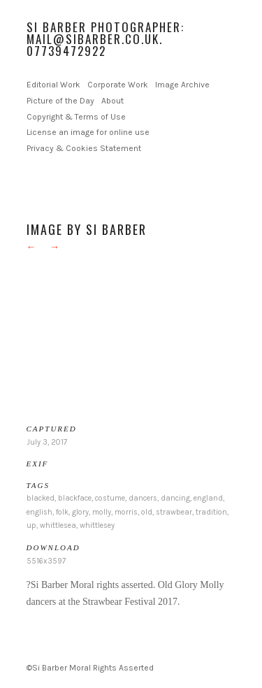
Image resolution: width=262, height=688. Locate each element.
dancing (175, 498)
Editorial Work (53, 84)
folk (62, 512)
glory (80, 512)
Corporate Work (117, 84)
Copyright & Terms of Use (76, 117)
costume (110, 498)
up (31, 525)
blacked (40, 498)
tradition (211, 512)
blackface (75, 498)
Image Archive (182, 84)
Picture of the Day (60, 101)
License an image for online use (88, 132)
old (146, 512)
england (208, 498)
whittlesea (58, 525)
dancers (143, 498)
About (112, 101)
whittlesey (97, 525)
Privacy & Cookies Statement (84, 148)
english (39, 512)
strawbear (174, 512)
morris (126, 512)
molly (101, 512)
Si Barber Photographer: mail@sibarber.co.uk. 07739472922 (105, 38)
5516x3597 (46, 561)
